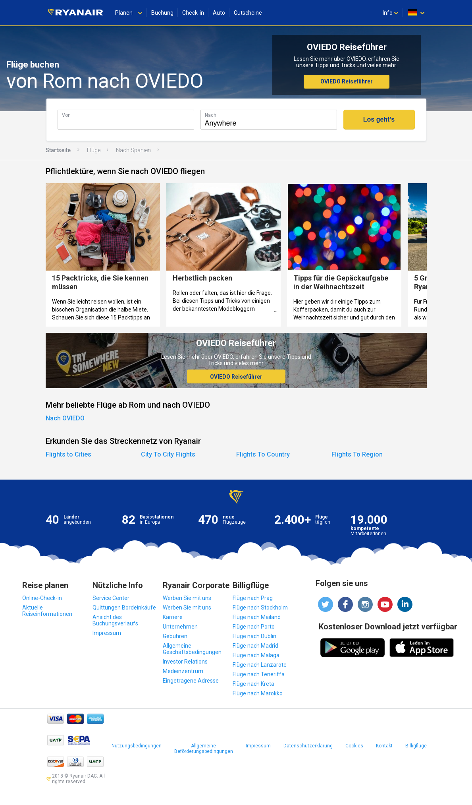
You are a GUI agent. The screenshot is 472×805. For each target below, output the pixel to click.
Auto (219, 13)
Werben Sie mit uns (187, 598)
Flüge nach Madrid (255, 645)
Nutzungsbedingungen (137, 746)
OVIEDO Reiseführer (346, 81)
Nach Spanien (133, 150)
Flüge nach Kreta (253, 684)
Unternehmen (180, 626)
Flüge (93, 150)
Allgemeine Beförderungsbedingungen (203, 748)
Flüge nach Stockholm (260, 607)
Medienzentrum (183, 671)
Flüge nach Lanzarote (260, 665)
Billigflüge (416, 746)
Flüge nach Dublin (254, 636)
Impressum (106, 633)
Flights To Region (357, 454)
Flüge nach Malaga (256, 655)
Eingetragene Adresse (191, 680)
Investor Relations (185, 661)
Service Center (110, 598)
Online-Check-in (42, 598)
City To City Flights (168, 454)
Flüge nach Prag (253, 598)
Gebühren (175, 636)
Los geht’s (379, 119)
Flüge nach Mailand (257, 617)
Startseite (58, 150)
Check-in (193, 13)
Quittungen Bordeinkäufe (124, 607)
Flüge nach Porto (254, 626)
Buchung (162, 13)
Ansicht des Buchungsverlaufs (115, 620)
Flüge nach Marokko (258, 693)
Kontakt (384, 746)
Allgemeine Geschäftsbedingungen (192, 648)
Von (66, 115)
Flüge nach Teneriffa (259, 674)
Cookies (354, 746)
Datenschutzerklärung (308, 746)
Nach (210, 115)
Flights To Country (263, 454)
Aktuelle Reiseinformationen (47, 610)
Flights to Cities (68, 454)
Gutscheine (248, 13)
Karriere (173, 617)
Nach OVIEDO (65, 418)
